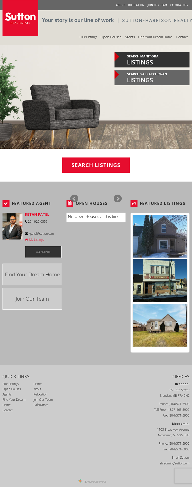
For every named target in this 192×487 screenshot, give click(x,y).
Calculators (179, 5)
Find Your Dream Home (155, 37)
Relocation (136, 5)
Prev (74, 199)
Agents (130, 37)
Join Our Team (157, 5)
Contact (182, 37)
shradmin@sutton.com (175, 463)
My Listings (34, 239)
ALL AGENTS (43, 252)
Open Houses (110, 37)
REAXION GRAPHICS (95, 481)
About (120, 5)
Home (38, 384)
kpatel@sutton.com (39, 233)
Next (118, 199)
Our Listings (88, 37)
